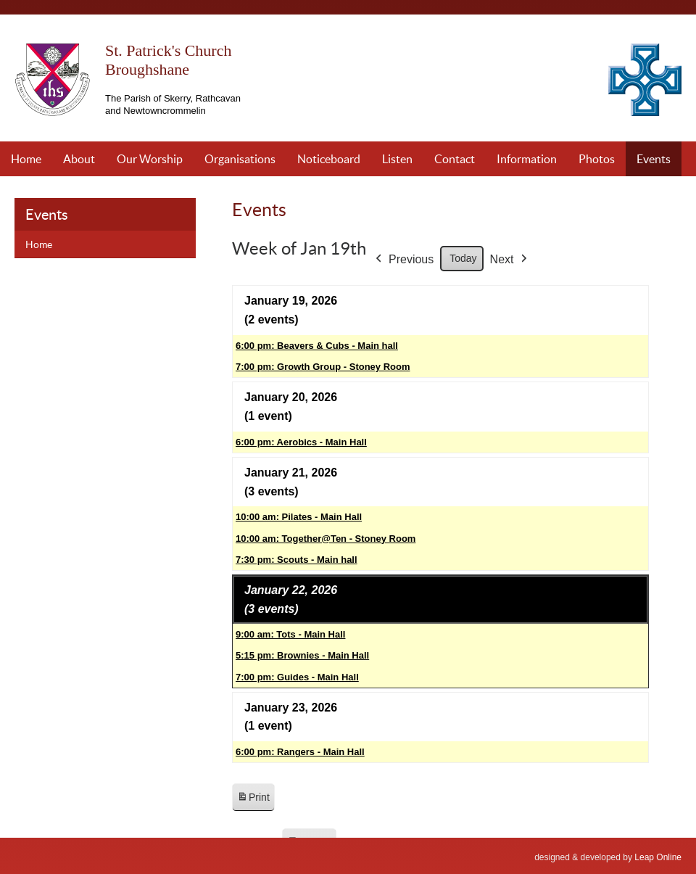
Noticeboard (328, 158)
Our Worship (150, 158)
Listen (397, 158)
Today (463, 258)
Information (527, 158)
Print (253, 799)
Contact (454, 158)
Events (654, 158)
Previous (403, 260)
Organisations (240, 158)
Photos (597, 158)
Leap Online (658, 857)
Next (510, 260)
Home (26, 158)
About (79, 158)
